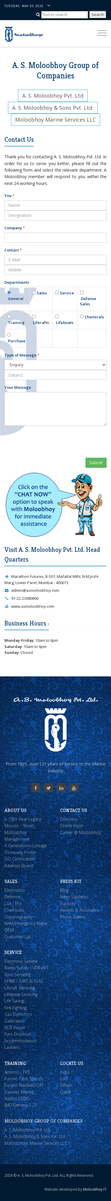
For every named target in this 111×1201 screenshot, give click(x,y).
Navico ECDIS (17, 1098)
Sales (41, 293)
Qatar (65, 1092)
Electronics (14, 890)
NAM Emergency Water (26, 923)
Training (16, 322)
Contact (13, 250)
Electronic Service (21, 961)
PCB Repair (14, 1027)
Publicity (67, 903)
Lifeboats (64, 322)
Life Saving (14, 1001)
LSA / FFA (13, 903)
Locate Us (71, 1063)
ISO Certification (19, 859)
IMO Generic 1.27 (20, 1105)
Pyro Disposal (17, 1034)
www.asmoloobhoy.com (29, 606)
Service (66, 293)
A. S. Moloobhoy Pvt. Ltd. (27, 1130)
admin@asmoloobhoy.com (31, 590)
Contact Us (73, 810)
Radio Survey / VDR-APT (26, 968)
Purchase (16, 341)
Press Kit (70, 881)
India (64, 1072)
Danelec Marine (19, 1092)
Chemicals (94, 317)
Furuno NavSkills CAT (24, 1085)
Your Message (17, 387)
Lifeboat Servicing (21, 994)
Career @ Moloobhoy (80, 832)
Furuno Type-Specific (24, 1078)
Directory (68, 819)
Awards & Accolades (79, 910)
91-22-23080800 (21, 598)
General (15, 298)
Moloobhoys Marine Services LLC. (36, 1143)
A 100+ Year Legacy (22, 819)
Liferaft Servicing (19, 988)
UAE (64, 1078)
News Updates (74, 896)
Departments (16, 282)
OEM (9, 930)
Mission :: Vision (19, 825)
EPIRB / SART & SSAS (23, 981)
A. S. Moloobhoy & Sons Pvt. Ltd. (35, 1136)
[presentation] (49, 441)
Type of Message (21, 355)
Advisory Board (18, 865)
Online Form (71, 825)
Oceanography (18, 917)
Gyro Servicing (17, 974)
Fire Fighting (15, 1007)
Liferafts (40, 322)
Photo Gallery (73, 917)
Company (14, 227)
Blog (64, 890)
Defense (12, 896)
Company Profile (20, 852)
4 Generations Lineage (25, 845)
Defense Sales (88, 301)
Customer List (17, 936)
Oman (66, 1085)
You (9, 195)
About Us (15, 810)
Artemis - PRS (17, 1072)
